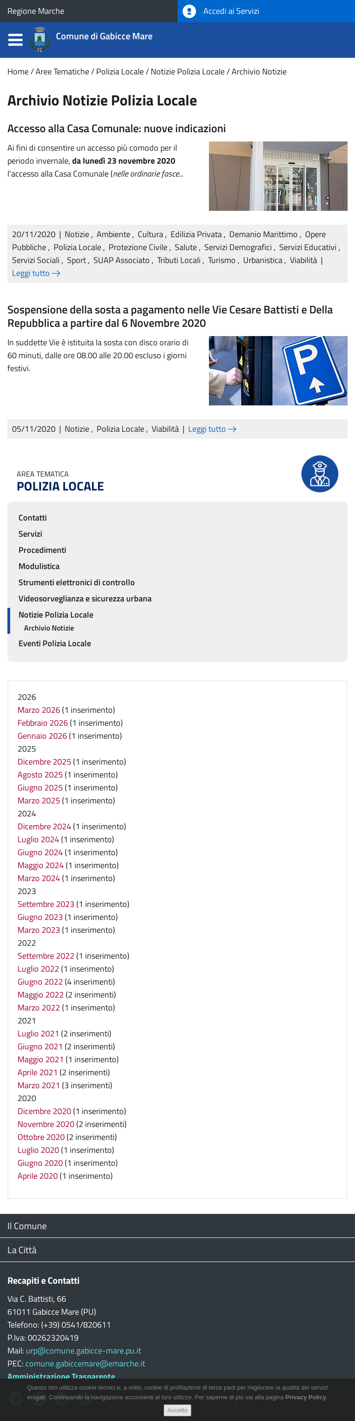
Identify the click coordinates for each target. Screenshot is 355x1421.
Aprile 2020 (38, 1176)
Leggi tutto (36, 273)
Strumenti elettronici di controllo (76, 582)
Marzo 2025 (39, 800)
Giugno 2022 (40, 981)
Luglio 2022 (38, 968)
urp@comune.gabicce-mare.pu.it (83, 1350)
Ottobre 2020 (41, 1137)
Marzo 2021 (39, 1085)
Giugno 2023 (40, 917)
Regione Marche (35, 11)
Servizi (30, 533)
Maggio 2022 (41, 994)
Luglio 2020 (38, 1150)
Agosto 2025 (40, 774)
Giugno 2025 (40, 787)
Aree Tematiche (62, 71)
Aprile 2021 (38, 1072)
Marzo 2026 (39, 710)
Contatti (32, 517)
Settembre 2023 (46, 904)
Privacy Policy (305, 1401)
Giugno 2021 (40, 1046)
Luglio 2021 (38, 1033)
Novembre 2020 (46, 1124)
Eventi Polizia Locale (54, 643)
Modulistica (39, 566)
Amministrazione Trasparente (61, 1376)
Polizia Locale (120, 71)
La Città (22, 1250)
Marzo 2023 (39, 930)
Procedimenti (42, 550)
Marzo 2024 (39, 878)
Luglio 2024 (38, 839)
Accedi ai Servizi (221, 11)
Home (18, 71)
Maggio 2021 (41, 1059)
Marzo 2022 (39, 1007)
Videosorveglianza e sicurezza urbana (85, 598)
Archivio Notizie (259, 71)
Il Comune (27, 1226)
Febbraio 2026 (43, 723)
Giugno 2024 (40, 852)
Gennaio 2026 (42, 735)
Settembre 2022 (46, 955)
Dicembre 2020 (44, 1111)
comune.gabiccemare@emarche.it (85, 1363)
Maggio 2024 (41, 865)
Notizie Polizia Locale (188, 71)
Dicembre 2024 (44, 826)
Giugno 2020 (40, 1163)
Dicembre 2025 (44, 761)
